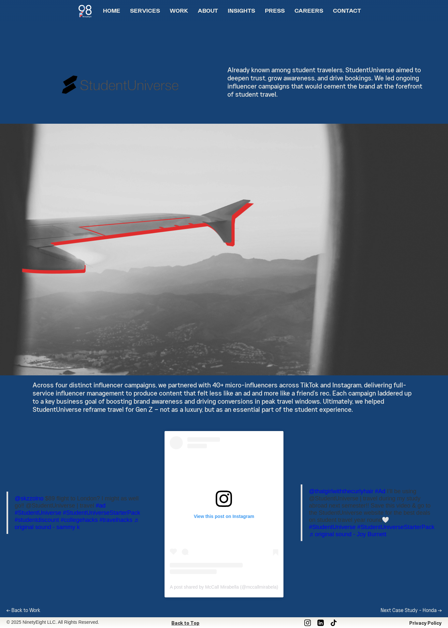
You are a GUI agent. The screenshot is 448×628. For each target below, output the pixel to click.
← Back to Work (23, 610)
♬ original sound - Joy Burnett (347, 534)
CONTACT (347, 11)
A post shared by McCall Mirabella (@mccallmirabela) (224, 587)
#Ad (380, 491)
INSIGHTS (241, 11)
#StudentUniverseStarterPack (101, 512)
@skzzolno (29, 498)
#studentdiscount (37, 520)
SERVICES (145, 11)
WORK (179, 11)
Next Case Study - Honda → (411, 610)
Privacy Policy (425, 623)
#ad (101, 505)
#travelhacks (115, 520)
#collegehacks (79, 520)
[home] (88, 9)
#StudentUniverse (38, 512)
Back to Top (185, 623)
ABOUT (208, 11)
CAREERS (309, 11)
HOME (111, 11)
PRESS (275, 11)
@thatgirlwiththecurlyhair (341, 491)
